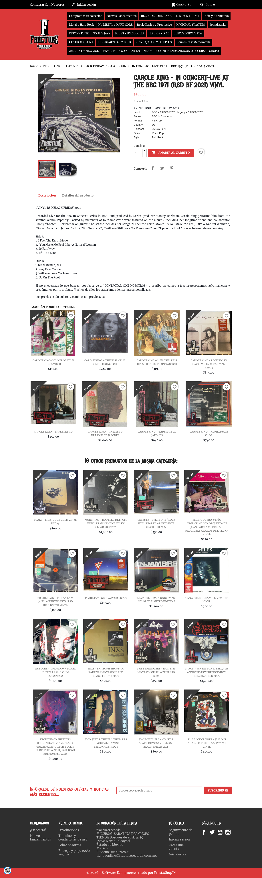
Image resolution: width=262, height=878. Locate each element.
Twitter (214, 832)
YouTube (223, 832)
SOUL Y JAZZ (101, 33)
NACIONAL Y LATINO (190, 24)
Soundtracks (217, 24)
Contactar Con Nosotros (47, 4)
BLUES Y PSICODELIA (129, 33)
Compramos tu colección (85, 16)
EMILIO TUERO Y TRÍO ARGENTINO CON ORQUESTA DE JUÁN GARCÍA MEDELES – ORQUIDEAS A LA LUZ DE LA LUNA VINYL (206, 527)
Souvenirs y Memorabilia (194, 42)
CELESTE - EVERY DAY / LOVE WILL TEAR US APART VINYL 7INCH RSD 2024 (156, 523)
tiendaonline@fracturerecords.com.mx (126, 856)
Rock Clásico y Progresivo (154, 24)
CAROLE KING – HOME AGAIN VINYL (209, 433)
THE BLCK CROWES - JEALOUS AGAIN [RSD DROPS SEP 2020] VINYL (207, 743)
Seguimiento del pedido (181, 832)
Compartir (152, 168)
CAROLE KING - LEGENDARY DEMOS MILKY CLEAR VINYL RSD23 (209, 364)
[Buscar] (215, 4)
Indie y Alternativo (216, 16)
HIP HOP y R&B (158, 33)
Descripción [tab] (47, 195)
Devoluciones (68, 830)
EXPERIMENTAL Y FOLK (114, 42)
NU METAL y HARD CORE (115, 24)
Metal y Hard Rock (81, 24)
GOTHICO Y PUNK (81, 42)
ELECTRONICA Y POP (188, 33)
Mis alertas (177, 854)
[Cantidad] (138, 153)
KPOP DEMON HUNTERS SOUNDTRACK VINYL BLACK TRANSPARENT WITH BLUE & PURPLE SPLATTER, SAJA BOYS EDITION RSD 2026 (55, 746)
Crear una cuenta (176, 846)
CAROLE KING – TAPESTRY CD (53, 431)
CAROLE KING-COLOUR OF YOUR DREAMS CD (53, 362)
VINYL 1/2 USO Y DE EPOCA (154, 42)
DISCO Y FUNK (79, 33)
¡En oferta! (38, 830)
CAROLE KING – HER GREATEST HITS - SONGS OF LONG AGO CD (157, 362)
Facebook (207, 832)
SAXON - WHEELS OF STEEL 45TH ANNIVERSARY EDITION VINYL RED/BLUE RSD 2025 (206, 672)
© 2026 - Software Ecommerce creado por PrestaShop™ (131, 873)
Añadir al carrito (171, 152)
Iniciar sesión (179, 839)
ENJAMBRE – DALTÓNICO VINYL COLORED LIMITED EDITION (156, 599)
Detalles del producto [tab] (78, 195)
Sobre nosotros (69, 845)
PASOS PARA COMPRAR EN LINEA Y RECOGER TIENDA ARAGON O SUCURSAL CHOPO (161, 51)
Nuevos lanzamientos (40, 837)
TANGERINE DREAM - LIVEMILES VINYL (206, 599)
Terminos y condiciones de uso (72, 837)
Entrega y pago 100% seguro (74, 852)
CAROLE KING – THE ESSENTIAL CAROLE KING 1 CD (105, 362)
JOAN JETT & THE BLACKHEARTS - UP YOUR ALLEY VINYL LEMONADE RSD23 (106, 743)
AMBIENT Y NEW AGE (84, 51)
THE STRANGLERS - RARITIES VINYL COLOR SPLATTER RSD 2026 (156, 672)
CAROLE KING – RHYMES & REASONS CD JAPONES (105, 433)
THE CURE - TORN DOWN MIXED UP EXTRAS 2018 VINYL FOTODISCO (55, 672)
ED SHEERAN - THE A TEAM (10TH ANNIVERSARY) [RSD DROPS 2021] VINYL (55, 601)
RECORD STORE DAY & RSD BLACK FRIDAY (170, 16)
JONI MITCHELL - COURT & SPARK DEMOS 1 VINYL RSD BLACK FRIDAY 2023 (156, 743)
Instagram (232, 832)
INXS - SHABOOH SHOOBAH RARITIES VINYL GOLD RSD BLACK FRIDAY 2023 (106, 672)
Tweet (162, 168)
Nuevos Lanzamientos (122, 16)
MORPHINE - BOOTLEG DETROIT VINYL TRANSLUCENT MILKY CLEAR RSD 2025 (106, 523)
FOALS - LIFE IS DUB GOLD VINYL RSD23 (55, 521)
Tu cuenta (176, 823)
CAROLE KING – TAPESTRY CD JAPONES (157, 433)
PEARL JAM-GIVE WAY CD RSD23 (106, 598)
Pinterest (171, 168)
